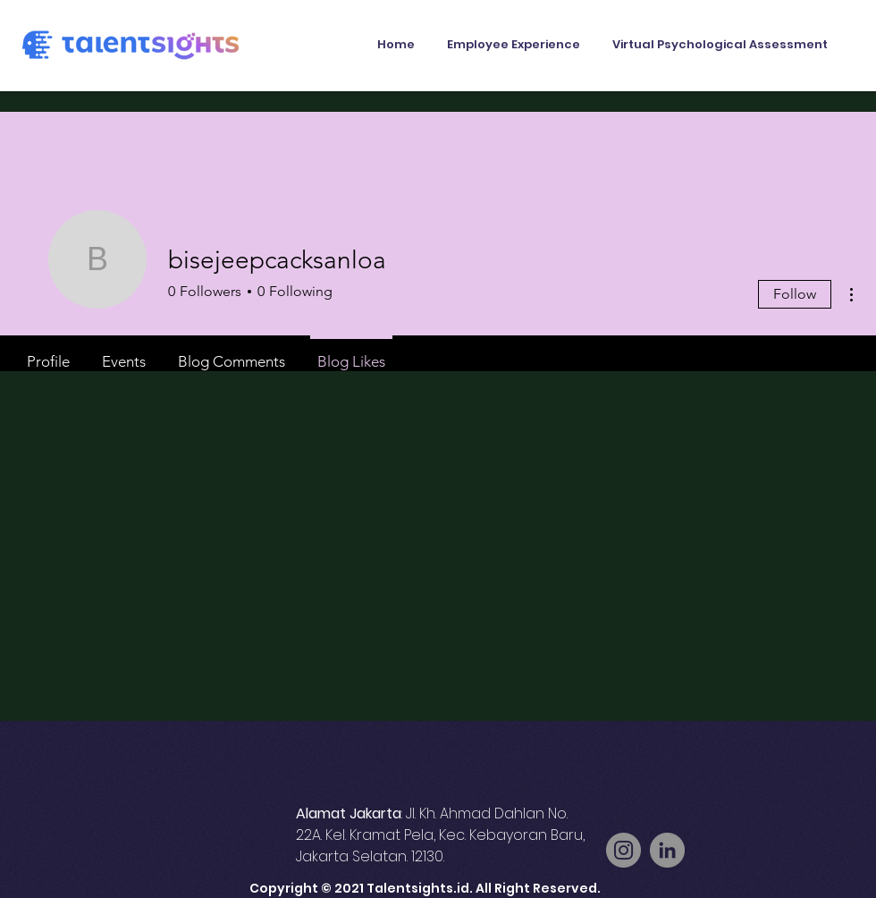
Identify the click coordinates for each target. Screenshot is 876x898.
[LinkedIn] (667, 850)
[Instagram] (623, 850)
